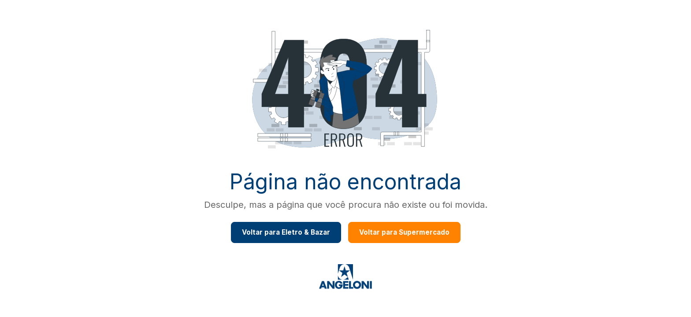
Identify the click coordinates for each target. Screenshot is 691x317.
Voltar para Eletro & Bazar (286, 232)
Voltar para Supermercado (404, 232)
